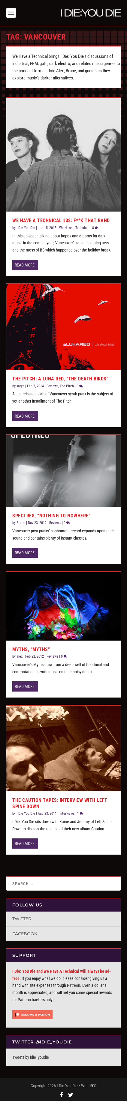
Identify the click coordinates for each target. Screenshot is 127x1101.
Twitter (21, 918)
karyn (20, 386)
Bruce (21, 523)
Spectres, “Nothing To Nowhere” (51, 516)
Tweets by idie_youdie (30, 1057)
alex (20, 656)
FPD (93, 1086)
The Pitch (67, 386)
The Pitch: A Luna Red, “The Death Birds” (60, 379)
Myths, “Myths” (31, 649)
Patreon (73, 985)
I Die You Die (26, 228)
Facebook (24, 933)
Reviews (52, 386)
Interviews (66, 813)
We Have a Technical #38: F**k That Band (61, 220)
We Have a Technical (74, 228)
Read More (25, 265)
